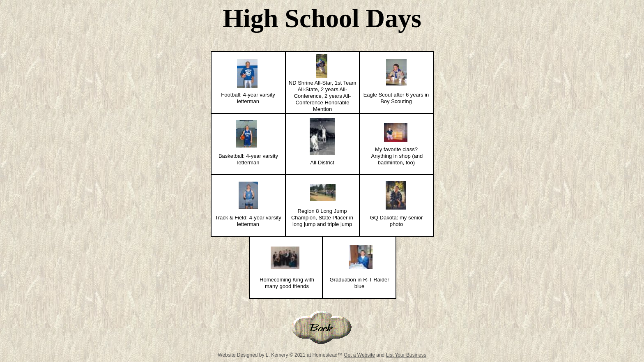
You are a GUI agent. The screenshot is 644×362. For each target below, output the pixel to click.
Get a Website (359, 355)
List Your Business (406, 355)
